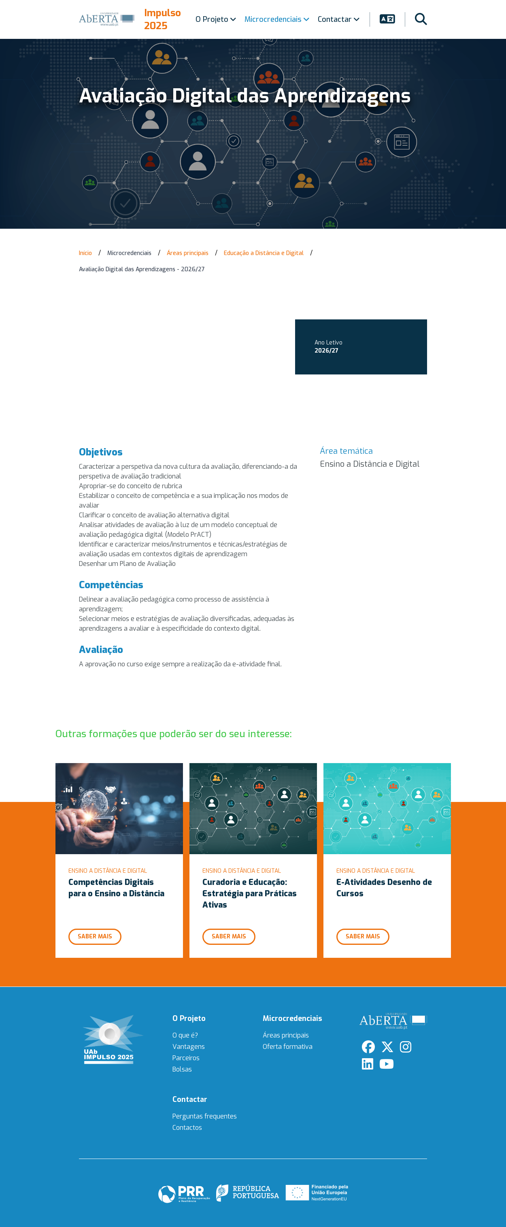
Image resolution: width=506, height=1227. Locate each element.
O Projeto (216, 19)
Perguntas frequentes (204, 1116)
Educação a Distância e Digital (264, 253)
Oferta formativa (288, 1046)
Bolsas (182, 1069)
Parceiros (186, 1058)
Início (85, 253)
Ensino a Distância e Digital (370, 464)
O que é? (185, 1035)
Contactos (187, 1127)
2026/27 (326, 351)
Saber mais (95, 936)
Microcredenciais (277, 19)
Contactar (339, 19)
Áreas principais (187, 253)
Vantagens (188, 1046)
